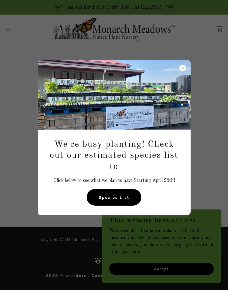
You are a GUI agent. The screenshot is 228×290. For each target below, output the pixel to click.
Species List (114, 197)
